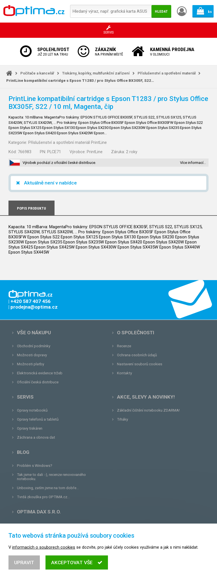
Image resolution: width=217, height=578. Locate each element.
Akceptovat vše (76, 564)
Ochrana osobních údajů (137, 355)
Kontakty (124, 373)
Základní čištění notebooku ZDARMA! (148, 410)
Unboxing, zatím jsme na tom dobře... (48, 488)
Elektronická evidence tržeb (39, 373)
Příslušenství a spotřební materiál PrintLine (67, 142)
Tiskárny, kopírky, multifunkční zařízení (96, 73)
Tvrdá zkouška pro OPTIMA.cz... (43, 497)
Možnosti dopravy (32, 355)
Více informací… (193, 163)
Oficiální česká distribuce (37, 382)
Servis (25, 397)
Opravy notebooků (32, 410)
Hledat (161, 11)
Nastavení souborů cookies (139, 364)
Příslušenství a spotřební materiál (167, 73)
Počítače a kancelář (37, 73)
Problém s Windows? (34, 465)
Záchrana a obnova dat (36, 437)
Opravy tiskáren (29, 428)
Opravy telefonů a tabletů (37, 419)
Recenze (124, 346)
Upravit (24, 564)
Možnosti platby (30, 364)
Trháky (122, 419)
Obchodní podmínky (33, 346)
